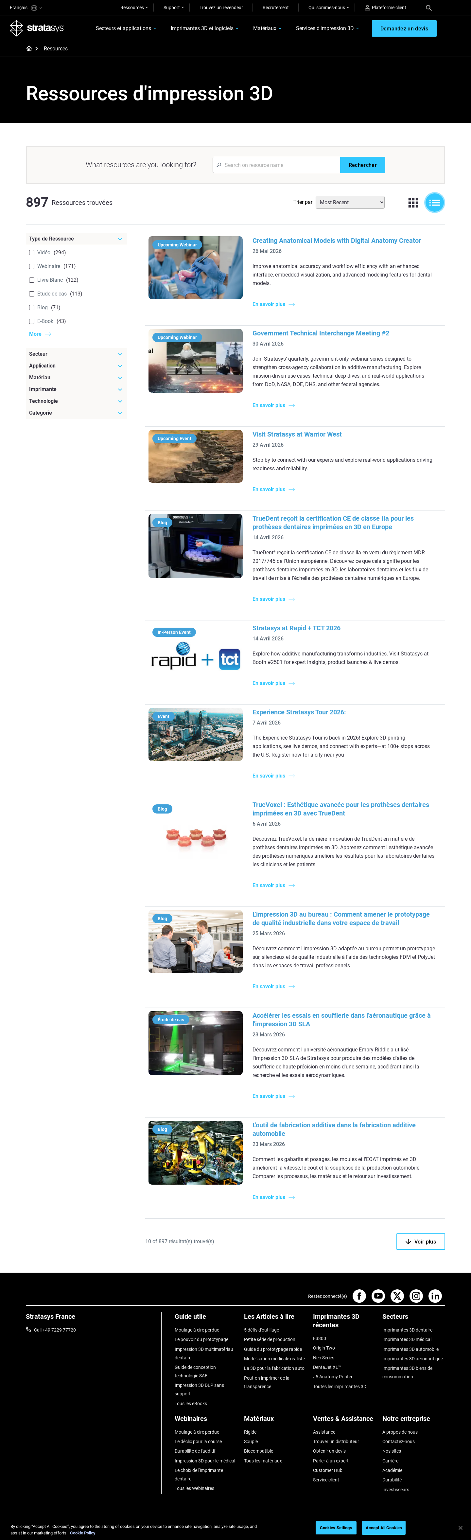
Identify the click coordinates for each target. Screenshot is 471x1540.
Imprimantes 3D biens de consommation (407, 1372)
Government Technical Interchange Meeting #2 (321, 333)
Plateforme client (385, 7)
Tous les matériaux (263, 1460)
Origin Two (324, 1348)
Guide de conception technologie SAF (195, 1371)
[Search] (429, 7)
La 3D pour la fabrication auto (274, 1368)
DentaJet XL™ (327, 1367)
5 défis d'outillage (261, 1330)
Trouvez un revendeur (221, 7)
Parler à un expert (331, 1460)
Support (172, 7)
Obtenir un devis (329, 1451)
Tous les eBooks (191, 1403)
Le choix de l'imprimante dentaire (199, 1474)
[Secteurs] (413, 1319)
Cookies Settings (336, 1527)
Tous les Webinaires (194, 1488)
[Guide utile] (206, 1319)
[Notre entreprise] (413, 1421)
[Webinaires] (206, 1421)
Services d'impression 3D (325, 28)
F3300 (319, 1338)
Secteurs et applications (123, 28)
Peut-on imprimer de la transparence (266, 1382)
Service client (326, 1479)
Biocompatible (258, 1451)
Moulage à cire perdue (197, 1330)
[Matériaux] (275, 1421)
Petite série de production (269, 1339)
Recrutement (276, 7)
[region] (235, 1528)
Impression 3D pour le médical (205, 1460)
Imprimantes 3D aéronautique (412, 1358)
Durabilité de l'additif (195, 1451)
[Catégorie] (76, 413)
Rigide (250, 1432)
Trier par (302, 202)
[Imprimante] (76, 389)
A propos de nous (400, 1432)
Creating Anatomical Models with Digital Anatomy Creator (337, 240)
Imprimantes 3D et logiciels (202, 28)
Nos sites (391, 1451)
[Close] (460, 1528)
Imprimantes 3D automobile (410, 1349)
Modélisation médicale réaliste (274, 1358)
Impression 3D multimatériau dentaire (204, 1353)
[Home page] (27, 49)
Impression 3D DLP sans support (199, 1389)
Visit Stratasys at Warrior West (297, 434)
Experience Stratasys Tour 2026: (299, 712)
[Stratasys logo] (37, 28)
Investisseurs (395, 1489)
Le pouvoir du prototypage (201, 1339)
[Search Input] (276, 165)
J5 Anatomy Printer (333, 1376)
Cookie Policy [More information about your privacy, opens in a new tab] (83, 1533)
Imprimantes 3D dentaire (407, 1330)
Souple (251, 1441)
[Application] (76, 366)
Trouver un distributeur (336, 1441)
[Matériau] (76, 378)
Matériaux (264, 28)
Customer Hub (327, 1470)
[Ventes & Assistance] (344, 1421)
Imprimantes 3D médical (406, 1339)
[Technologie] (76, 401)
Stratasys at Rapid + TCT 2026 (296, 628)
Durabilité (392, 1479)
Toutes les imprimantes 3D (339, 1386)
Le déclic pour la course (198, 1441)
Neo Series (323, 1357)
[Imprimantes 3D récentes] (344, 1323)
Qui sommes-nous (326, 7)
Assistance (324, 1432)
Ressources (132, 7)
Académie (392, 1470)
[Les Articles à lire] (275, 1319)
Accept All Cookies (384, 1527)
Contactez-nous (398, 1441)
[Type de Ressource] (76, 239)
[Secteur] (76, 354)
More (35, 334)
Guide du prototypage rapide (273, 1349)
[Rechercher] (362, 165)
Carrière (390, 1460)
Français (26, 8)
